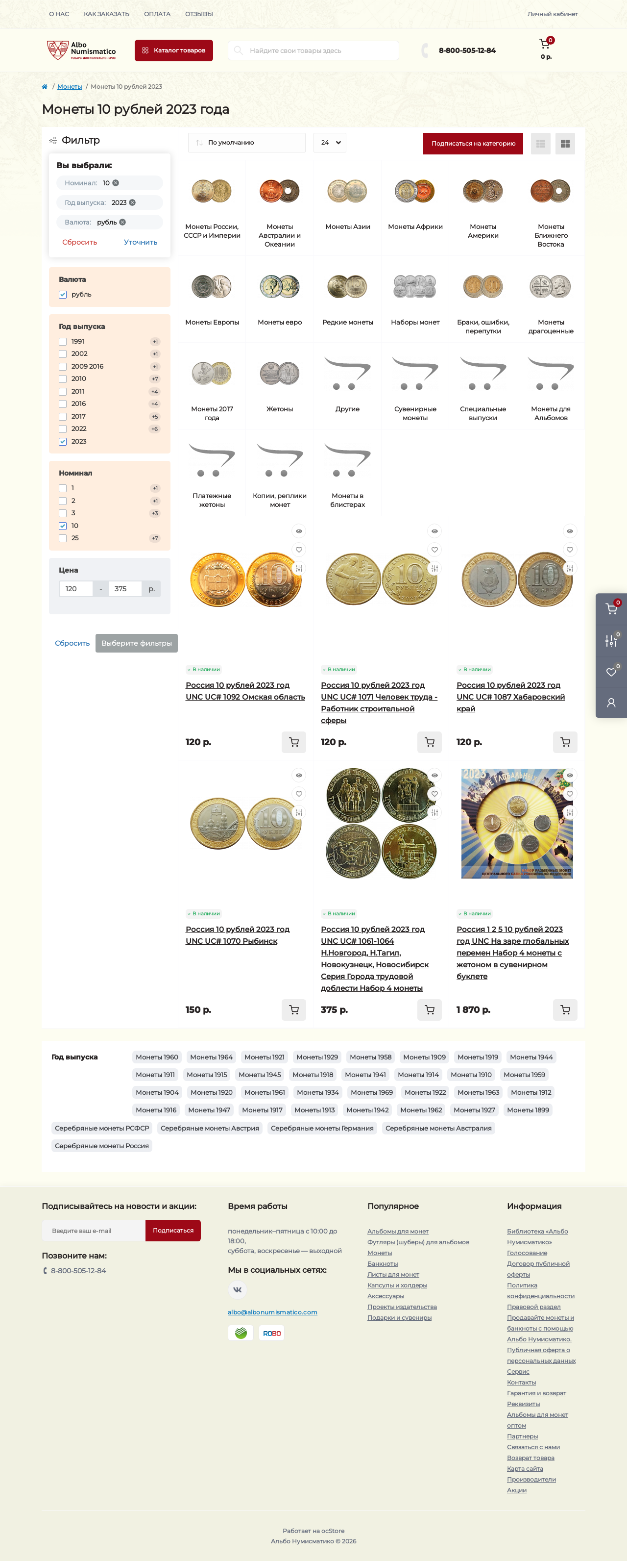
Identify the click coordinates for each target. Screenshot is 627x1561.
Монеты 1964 (211, 1057)
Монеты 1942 (367, 1110)
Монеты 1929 (317, 1057)
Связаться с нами (533, 1447)
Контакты (521, 1382)
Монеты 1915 (207, 1075)
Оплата (157, 14)
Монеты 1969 (372, 1092)
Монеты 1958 (370, 1057)
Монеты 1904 (157, 1092)
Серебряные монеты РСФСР (102, 1128)
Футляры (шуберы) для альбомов (418, 1242)
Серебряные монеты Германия (322, 1128)
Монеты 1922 (425, 1092)
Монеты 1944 (531, 1057)
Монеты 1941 (365, 1075)
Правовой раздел (534, 1306)
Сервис (518, 1371)
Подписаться (173, 1230)
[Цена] (76, 588)
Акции (517, 1490)
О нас (59, 14)
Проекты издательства (402, 1306)
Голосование (527, 1253)
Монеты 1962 (421, 1110)
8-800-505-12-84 (467, 50)
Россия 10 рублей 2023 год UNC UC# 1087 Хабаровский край (511, 696)
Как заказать (106, 14)
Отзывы (199, 14)
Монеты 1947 (209, 1110)
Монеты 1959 (524, 1075)
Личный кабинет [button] (553, 14)
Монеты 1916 (156, 1110)
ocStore (332, 1531)
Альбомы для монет (398, 1231)
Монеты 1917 (262, 1110)
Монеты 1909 (424, 1057)
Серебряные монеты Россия (102, 1146)
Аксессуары (385, 1296)
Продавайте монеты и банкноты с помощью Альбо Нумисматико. (540, 1328)
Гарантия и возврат (536, 1393)
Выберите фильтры (136, 643)
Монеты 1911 (155, 1075)
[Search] (238, 50)
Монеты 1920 (212, 1092)
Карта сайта (525, 1468)
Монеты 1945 (260, 1075)
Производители (531, 1479)
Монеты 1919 (478, 1057)
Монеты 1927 (474, 1110)
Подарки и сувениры (399, 1317)
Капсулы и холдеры (397, 1285)
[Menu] (174, 50)
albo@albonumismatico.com (272, 1312)
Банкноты (382, 1263)
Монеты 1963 (478, 1092)
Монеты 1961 (264, 1092)
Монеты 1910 (471, 1075)
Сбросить (79, 242)
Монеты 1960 (157, 1057)
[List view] (541, 143)
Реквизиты (523, 1404)
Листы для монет (393, 1274)
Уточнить (140, 242)
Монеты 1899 (528, 1110)
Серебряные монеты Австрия (210, 1128)
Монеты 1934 (318, 1092)
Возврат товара (531, 1457)
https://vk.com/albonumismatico (237, 1290)
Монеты (69, 86)
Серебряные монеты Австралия (439, 1128)
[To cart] (294, 742)
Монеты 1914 (418, 1075)
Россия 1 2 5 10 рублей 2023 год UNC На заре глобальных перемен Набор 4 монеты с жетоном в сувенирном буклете (513, 953)
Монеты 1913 (314, 1110)
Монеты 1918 (312, 1075)
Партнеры (522, 1436)
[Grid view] (565, 143)
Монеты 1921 (264, 1057)
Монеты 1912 (531, 1092)
